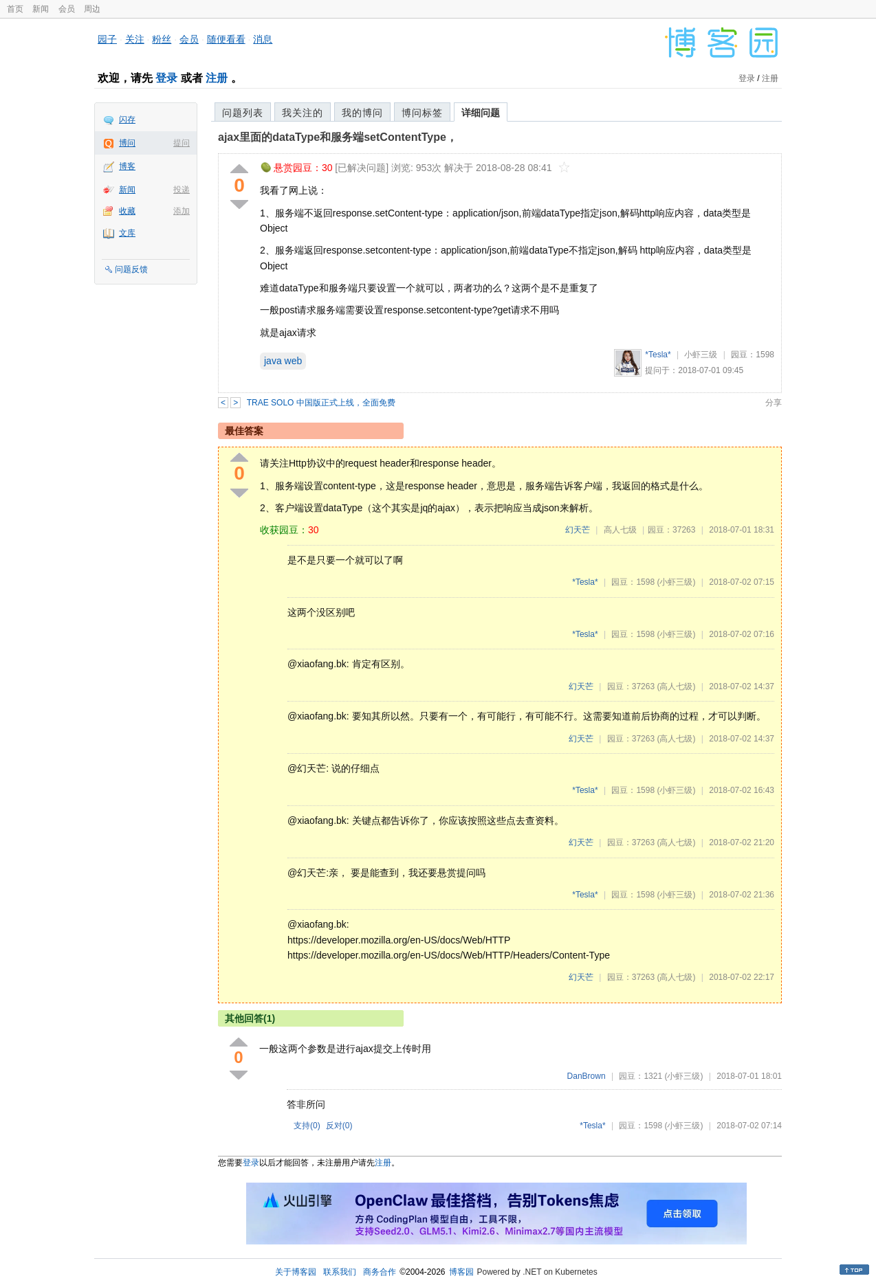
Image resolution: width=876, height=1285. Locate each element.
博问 (127, 143)
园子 (107, 39)
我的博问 (362, 112)
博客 (127, 166)
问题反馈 (131, 269)
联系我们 (339, 1272)
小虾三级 (700, 354)
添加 (181, 211)
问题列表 (242, 112)
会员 (66, 9)
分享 (773, 402)
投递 (181, 189)
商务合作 (379, 1272)
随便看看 (226, 39)
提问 (181, 143)
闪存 (127, 119)
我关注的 (302, 112)
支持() (307, 1125)
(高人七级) (676, 686)
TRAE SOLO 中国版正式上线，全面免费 (321, 402)
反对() (339, 1125)
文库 (127, 233)
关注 (134, 39)
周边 (92, 9)
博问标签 (422, 112)
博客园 (461, 1272)
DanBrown (586, 1076)
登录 (166, 78)
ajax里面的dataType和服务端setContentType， (337, 137)
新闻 (40, 9)
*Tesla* (657, 354)
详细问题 (480, 112)
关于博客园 (295, 1272)
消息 (262, 39)
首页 (15, 9)
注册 (217, 78)
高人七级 (620, 530)
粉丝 (161, 39)
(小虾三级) (676, 582)
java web (283, 360)
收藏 (127, 211)
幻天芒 (577, 530)
